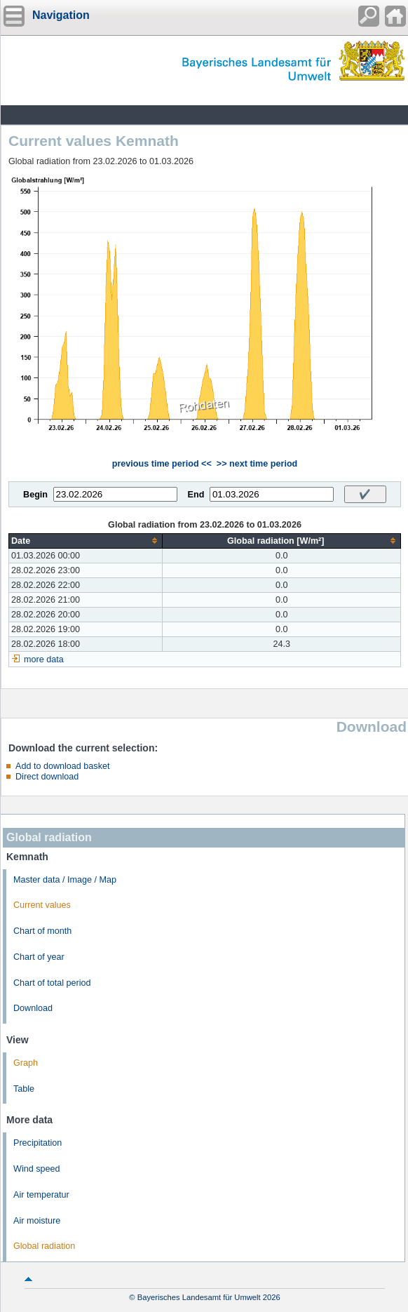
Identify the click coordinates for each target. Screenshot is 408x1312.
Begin (35, 495)
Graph (25, 1063)
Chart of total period (52, 983)
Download (33, 1008)
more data (44, 659)
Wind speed (36, 1169)
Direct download (47, 777)
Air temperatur (41, 1195)
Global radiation (44, 1246)
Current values (42, 905)
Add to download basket (62, 766)
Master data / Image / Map (64, 880)
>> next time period (257, 464)
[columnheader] (86, 540)
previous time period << (162, 464)
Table (23, 1089)
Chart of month (42, 931)
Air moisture (36, 1221)
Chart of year (38, 957)
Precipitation (37, 1143)
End (196, 495)
